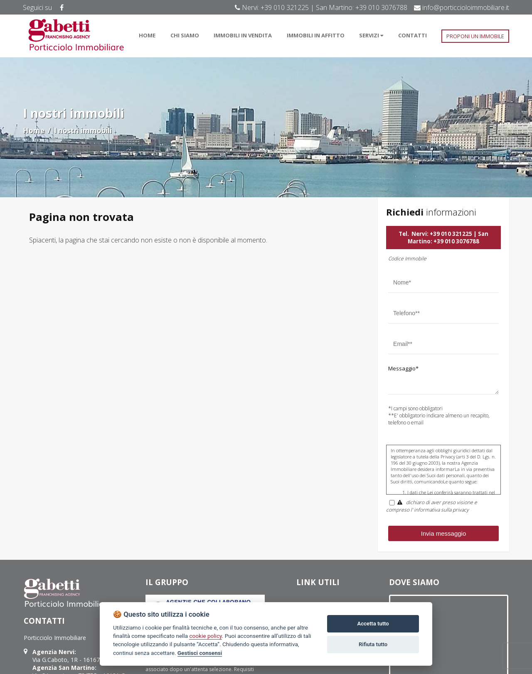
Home (33, 130)
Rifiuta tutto (373, 644)
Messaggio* (403, 368)
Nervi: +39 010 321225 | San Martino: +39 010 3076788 (448, 237)
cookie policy (205, 635)
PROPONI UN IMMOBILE (475, 36)
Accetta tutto (373, 623)
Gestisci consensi (199, 652)
